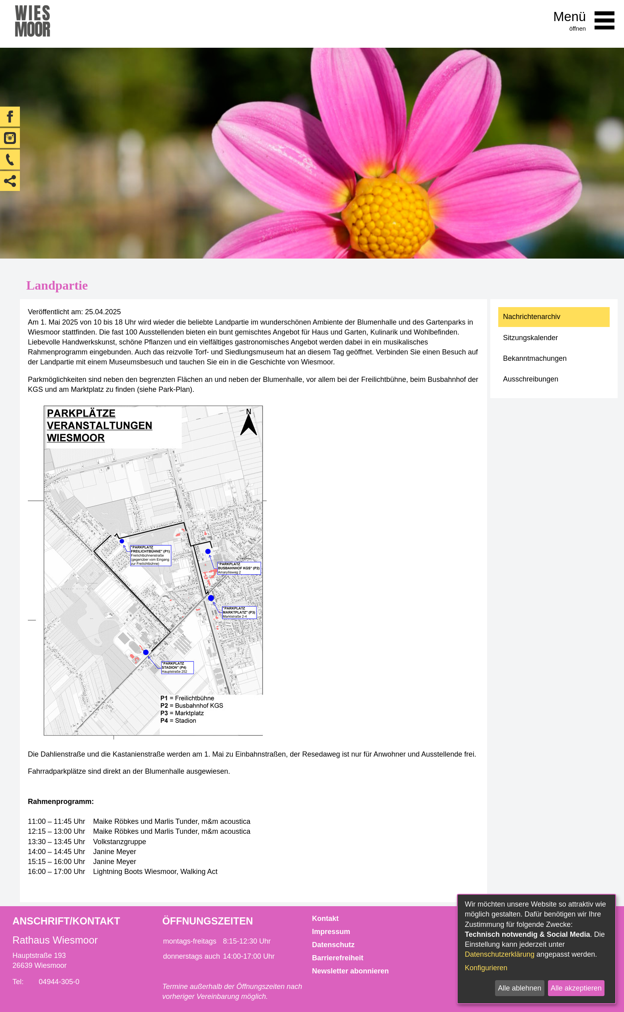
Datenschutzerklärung (499, 954)
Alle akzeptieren (576, 988)
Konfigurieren (486, 968)
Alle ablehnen (519, 988)
